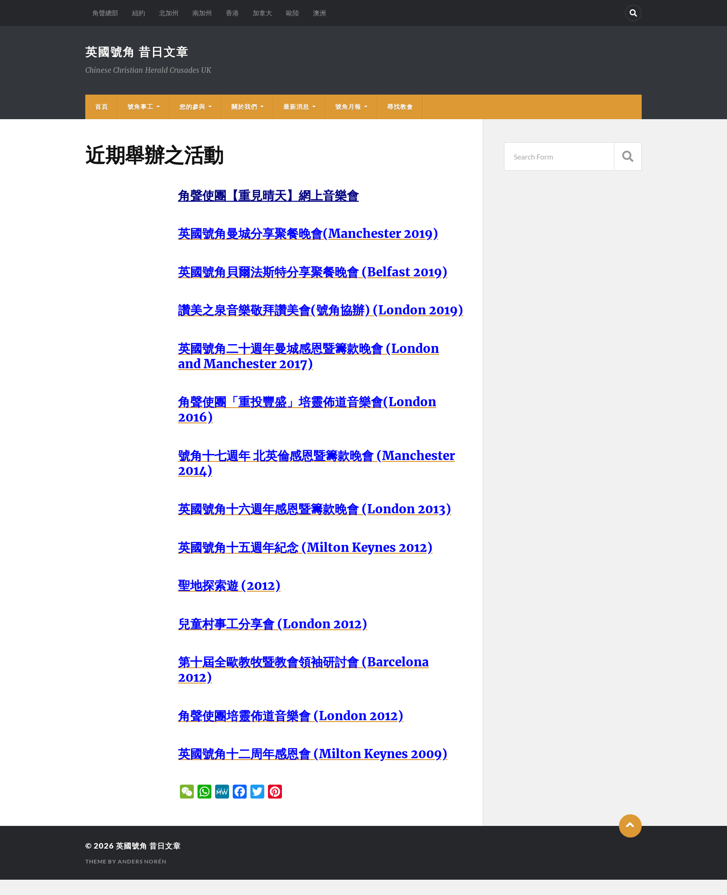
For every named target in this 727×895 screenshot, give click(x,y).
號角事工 (140, 107)
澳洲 (319, 13)
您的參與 (192, 107)
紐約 (138, 13)
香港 (232, 13)
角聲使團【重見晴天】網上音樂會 (272, 196)
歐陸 (292, 13)
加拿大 (262, 13)
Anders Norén (142, 876)
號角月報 (348, 107)
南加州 (202, 13)
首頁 (101, 107)
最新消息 (296, 107)
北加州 (169, 13)
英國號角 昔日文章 (138, 52)
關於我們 (244, 107)
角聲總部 (105, 13)
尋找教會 (400, 107)
